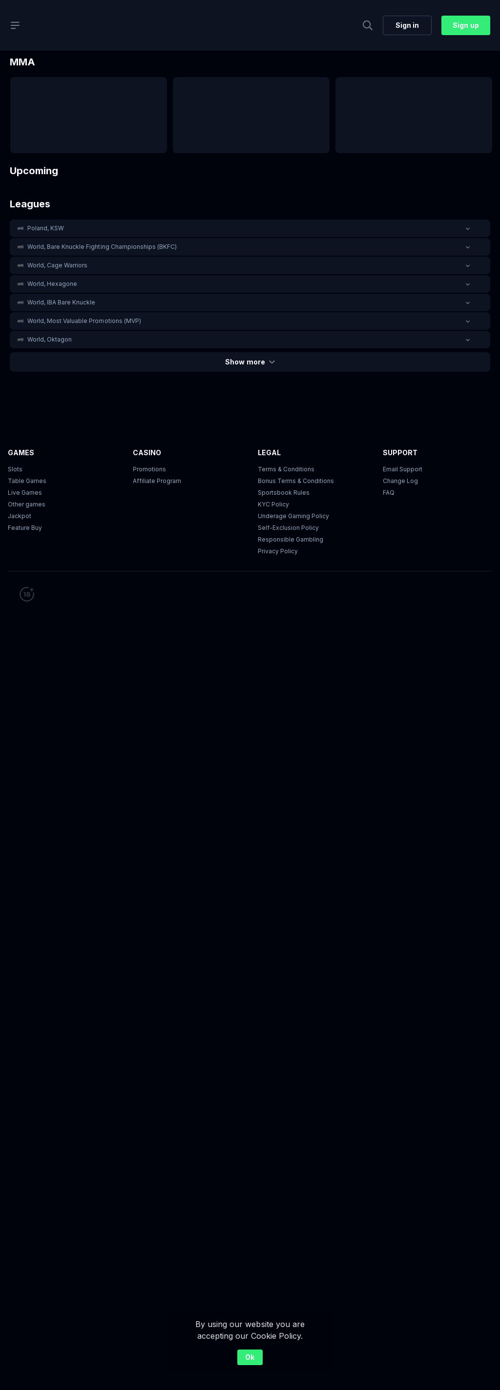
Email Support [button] (402, 469)
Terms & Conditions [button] (286, 469)
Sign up (466, 25)
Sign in (407, 25)
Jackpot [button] (19, 516)
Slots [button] (15, 469)
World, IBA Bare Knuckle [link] (61, 302)
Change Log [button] (400, 480)
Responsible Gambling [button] (290, 539)
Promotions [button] (149, 469)
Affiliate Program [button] (157, 480)
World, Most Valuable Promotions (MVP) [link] (84, 320)
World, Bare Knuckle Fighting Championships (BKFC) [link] (102, 246)
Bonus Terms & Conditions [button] (296, 480)
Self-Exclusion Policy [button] (288, 527)
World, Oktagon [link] (49, 339)
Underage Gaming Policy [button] (293, 516)
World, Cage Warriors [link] (57, 265)
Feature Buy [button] (25, 527)
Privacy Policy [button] (278, 551)
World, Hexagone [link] (52, 283)
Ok (249, 1357)
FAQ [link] (389, 492)
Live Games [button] (25, 492)
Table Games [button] (27, 480)
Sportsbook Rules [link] (284, 492)
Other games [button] (26, 504)
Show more (249, 362)
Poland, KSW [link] (45, 228)
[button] (250, 228)
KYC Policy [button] (273, 504)
